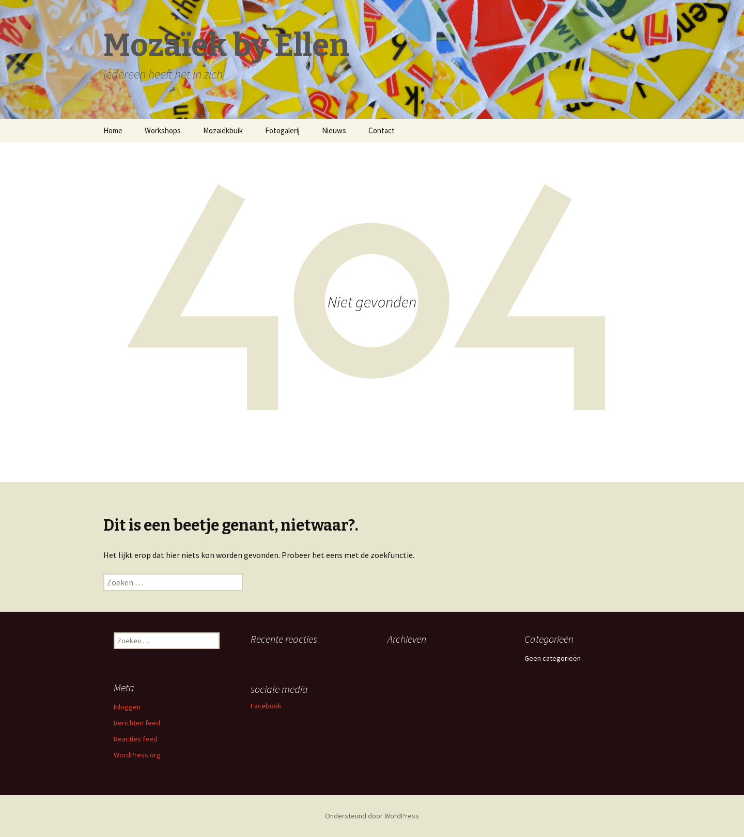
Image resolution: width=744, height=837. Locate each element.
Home (112, 130)
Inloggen (127, 706)
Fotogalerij (282, 130)
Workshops (163, 130)
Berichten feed (137, 722)
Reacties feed (136, 738)
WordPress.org (137, 755)
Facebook (266, 705)
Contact (381, 130)
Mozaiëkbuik (223, 130)
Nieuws (334, 130)
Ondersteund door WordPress (372, 815)
